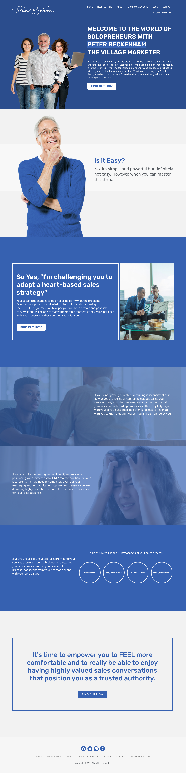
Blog (155, 7)
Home (90, 7)
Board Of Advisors (138, 7)
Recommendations (162, 12)
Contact (167, 7)
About (120, 7)
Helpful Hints (104, 7)
